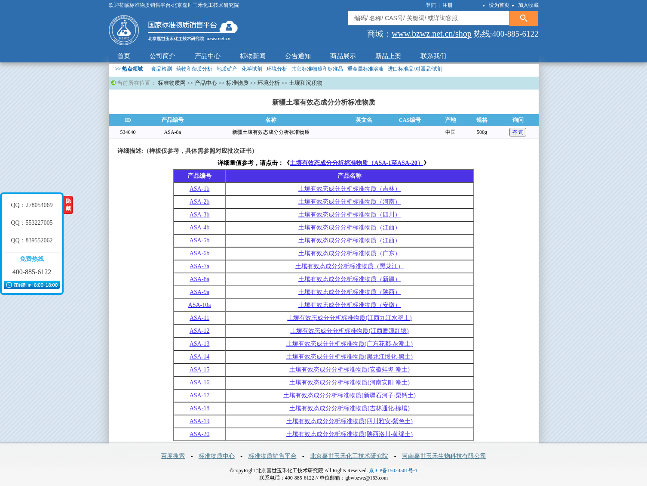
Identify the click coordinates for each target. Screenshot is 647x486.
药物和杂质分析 (194, 69)
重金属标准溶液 (365, 69)
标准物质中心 (217, 456)
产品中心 (208, 56)
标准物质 (237, 83)
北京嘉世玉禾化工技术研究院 (349, 456)
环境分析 (277, 69)
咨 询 (518, 132)
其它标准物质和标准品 (317, 69)
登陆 (431, 5)
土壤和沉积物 (305, 83)
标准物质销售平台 (272, 456)
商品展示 (343, 56)
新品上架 (388, 56)
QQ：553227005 (31, 223)
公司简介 (162, 56)
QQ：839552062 (31, 240)
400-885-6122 (32, 272)
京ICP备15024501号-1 (393, 470)
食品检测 (161, 69)
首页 (123, 56)
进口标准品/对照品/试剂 (415, 69)
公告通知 (298, 56)
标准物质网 (172, 83)
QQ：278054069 (31, 205)
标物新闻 (253, 56)
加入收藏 (528, 5)
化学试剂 (252, 69)
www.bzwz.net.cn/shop (432, 33)
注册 (447, 5)
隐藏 (68, 204)
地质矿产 (227, 69)
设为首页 (499, 5)
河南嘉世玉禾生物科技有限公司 (444, 456)
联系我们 (433, 56)
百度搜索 (173, 456)
